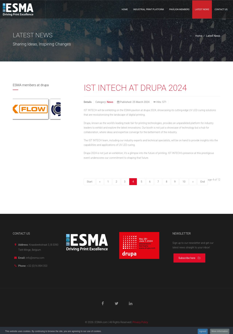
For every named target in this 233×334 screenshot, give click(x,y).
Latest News (202, 9)
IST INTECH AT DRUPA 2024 (135, 88)
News (110, 102)
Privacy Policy (140, 322)
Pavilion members (179, 9)
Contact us (221, 9)
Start (89, 181)
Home (125, 9)
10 (184, 181)
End (202, 181)
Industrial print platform (148, 9)
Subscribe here (189, 258)
